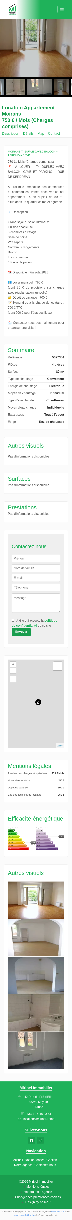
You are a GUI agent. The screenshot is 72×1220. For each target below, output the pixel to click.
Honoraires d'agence (38, 1191)
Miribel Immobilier (36, 1088)
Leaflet (60, 746)
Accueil (12, 9)
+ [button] (13, 665)
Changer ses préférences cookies (38, 1197)
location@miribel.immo (38, 1119)
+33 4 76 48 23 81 (38, 1113)
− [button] (13, 670)
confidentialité (57, 1211)
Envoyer (21, 631)
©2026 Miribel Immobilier (36, 1181)
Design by (37, 1202)
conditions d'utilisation (24, 1215)
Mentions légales (37, 1186)
